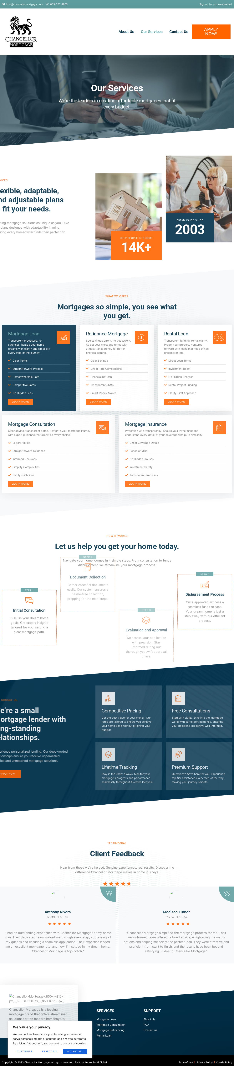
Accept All (75, 1051)
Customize (24, 1051)
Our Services (152, 31)
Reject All (49, 1051)
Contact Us (178, 31)
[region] (50, 1039)
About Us (126, 31)
